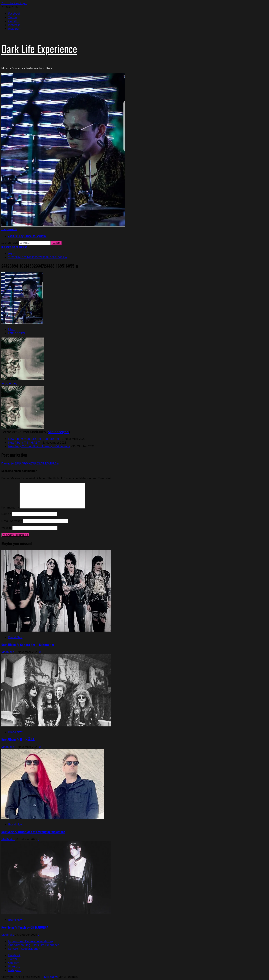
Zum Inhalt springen (14, 3)
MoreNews (51, 977)
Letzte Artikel (16, 333)
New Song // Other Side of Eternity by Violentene (39, 446)
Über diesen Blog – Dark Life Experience (33, 945)
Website (6, 528)
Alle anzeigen (58, 432)
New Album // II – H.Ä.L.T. (24, 442)
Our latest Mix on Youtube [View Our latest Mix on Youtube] (14, 247)
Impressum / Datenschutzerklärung (30, 941)
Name (6, 514)
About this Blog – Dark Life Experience (27, 236)
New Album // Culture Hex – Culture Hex (34, 439)
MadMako (9, 383)
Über (11, 329)
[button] (9, 229)
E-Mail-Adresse (11, 521)
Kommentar (10, 507)
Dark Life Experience (39, 48)
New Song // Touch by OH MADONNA (24, 927)
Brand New (15, 637)
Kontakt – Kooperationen (24, 949)
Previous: (30, 463)
